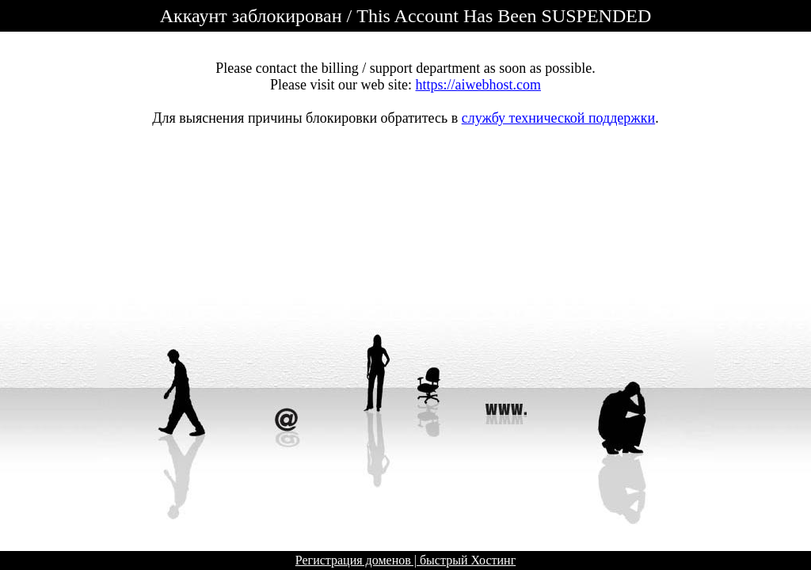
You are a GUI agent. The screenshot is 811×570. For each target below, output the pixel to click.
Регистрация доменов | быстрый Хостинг (405, 560)
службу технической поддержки (558, 118)
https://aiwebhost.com (478, 85)
